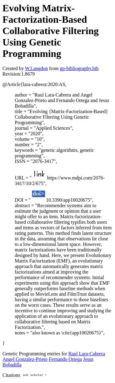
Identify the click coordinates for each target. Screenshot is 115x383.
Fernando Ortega (65, 359)
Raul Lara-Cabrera (86, 353)
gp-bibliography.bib (79, 68)
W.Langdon (36, 68)
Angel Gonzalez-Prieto (25, 359)
